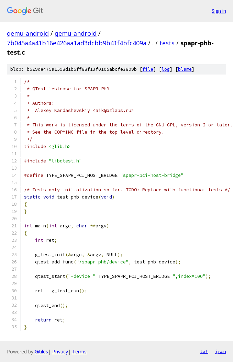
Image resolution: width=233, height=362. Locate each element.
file (147, 69)
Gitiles (41, 351)
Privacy (60, 351)
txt (204, 351)
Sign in (219, 11)
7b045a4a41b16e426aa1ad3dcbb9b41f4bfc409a (76, 43)
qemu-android (28, 33)
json (220, 351)
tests (167, 43)
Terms (79, 351)
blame (185, 69)
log (166, 69)
